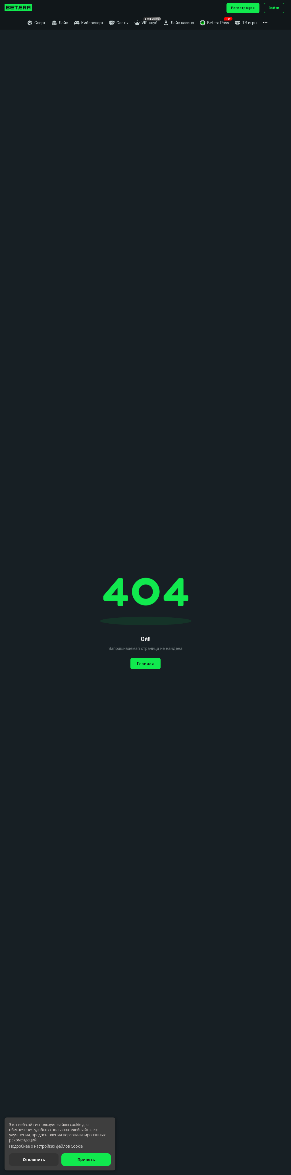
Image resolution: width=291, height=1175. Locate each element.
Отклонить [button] (34, 1159)
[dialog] (60, 1143)
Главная (145, 664)
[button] (214, 22)
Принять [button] (86, 1159)
